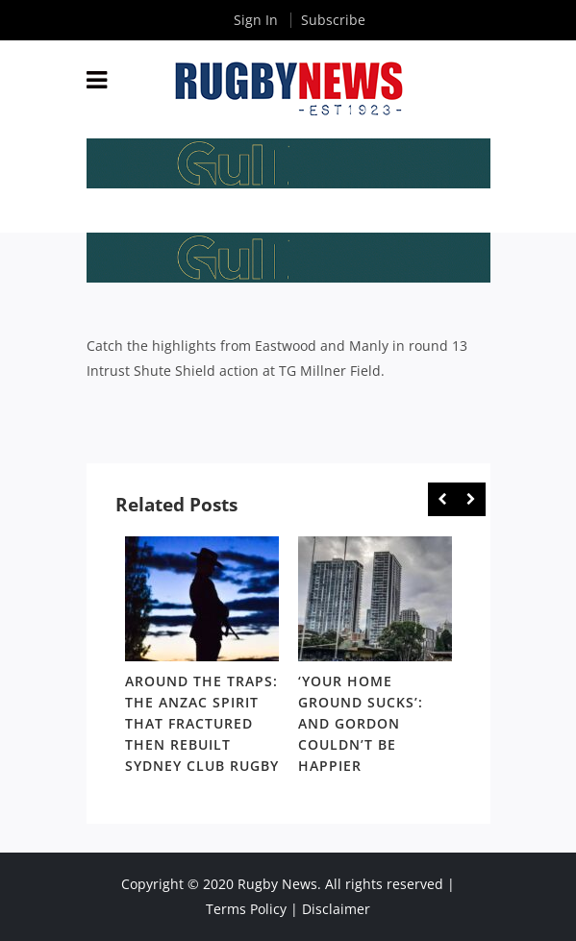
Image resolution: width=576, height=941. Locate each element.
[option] (202, 658)
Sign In (256, 20)
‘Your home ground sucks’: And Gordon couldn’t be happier (360, 723)
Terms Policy (246, 909)
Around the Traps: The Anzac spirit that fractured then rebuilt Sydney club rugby (202, 723)
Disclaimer (336, 909)
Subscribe (333, 20)
